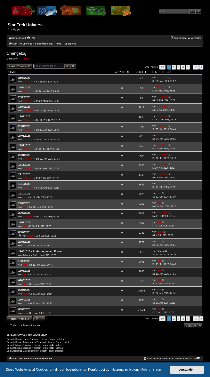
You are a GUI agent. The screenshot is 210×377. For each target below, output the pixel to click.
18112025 (24, 164)
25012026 (24, 126)
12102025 (24, 193)
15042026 (24, 106)
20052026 (24, 97)
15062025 (24, 270)
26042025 (24, 299)
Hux (25, 197)
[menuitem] (31, 37)
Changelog (16, 53)
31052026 (24, 77)
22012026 (24, 155)
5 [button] (187, 67)
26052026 (24, 87)
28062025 (24, 241)
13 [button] (195, 67)
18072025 (24, 222)
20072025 (24, 212)
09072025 (24, 232)
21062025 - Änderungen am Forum (40, 251)
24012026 (24, 135)
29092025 (24, 203)
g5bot (30, 236)
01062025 (24, 280)
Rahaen (27, 255)
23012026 (24, 145)
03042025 (24, 309)
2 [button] (174, 67)
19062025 (24, 261)
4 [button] (183, 67)
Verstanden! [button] (187, 369)
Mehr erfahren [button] (150, 369)
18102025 (24, 183)
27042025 (24, 289)
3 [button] (178, 67)
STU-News (24, 58)
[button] (162, 67)
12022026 (24, 116)
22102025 (24, 174)
